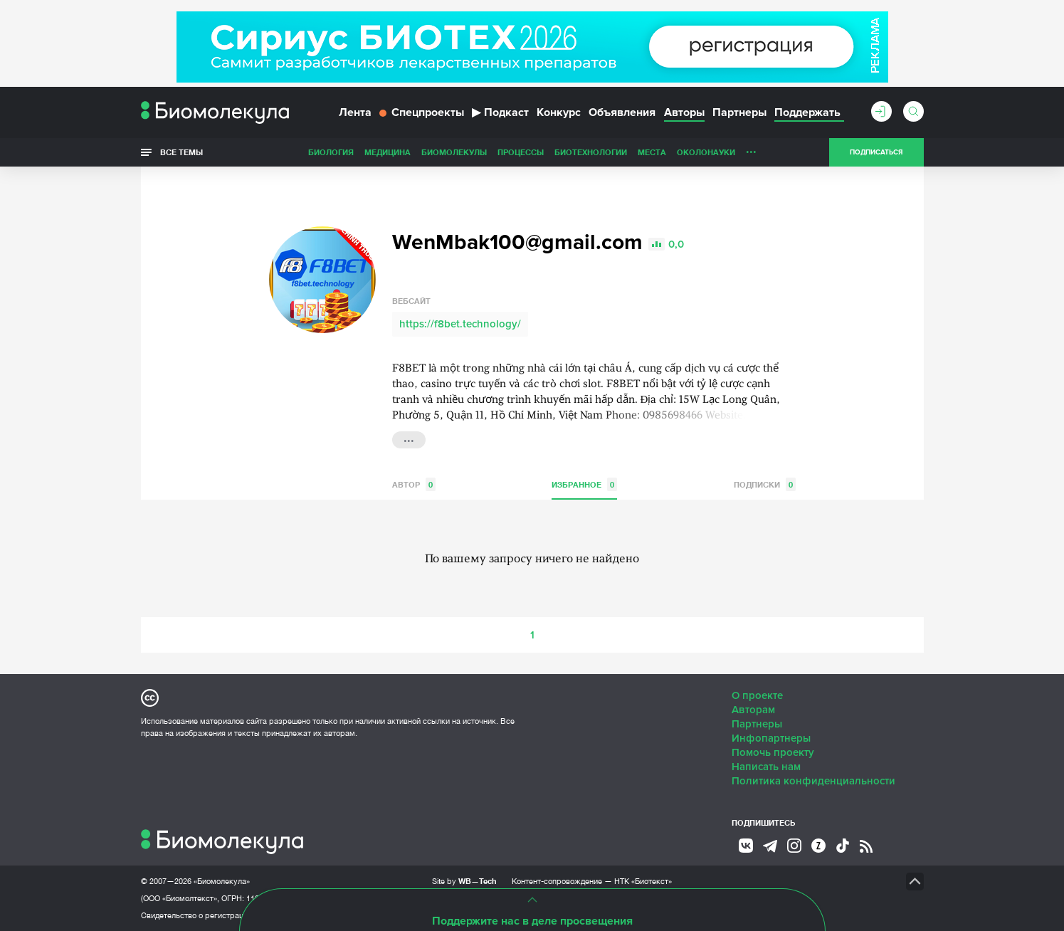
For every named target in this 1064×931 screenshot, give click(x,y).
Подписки (765, 484)
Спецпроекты (421, 112)
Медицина (387, 152)
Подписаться (876, 152)
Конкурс (559, 112)
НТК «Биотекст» (643, 881)
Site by (464, 880)
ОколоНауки (706, 152)
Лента (355, 112)
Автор (414, 484)
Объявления (622, 112)
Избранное (584, 484)
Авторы (684, 112)
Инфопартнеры (771, 738)
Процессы (520, 152)
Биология (331, 152)
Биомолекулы (454, 152)
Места (652, 152)
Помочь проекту (773, 752)
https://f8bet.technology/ (460, 323)
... (751, 149)
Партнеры (739, 112)
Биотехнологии (590, 152)
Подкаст (500, 112)
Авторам (753, 709)
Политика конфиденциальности (813, 780)
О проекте (757, 695)
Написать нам (766, 766)
